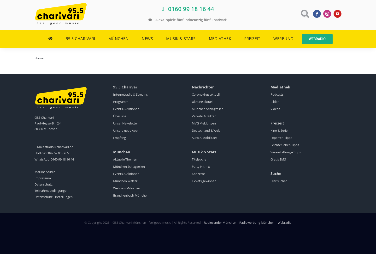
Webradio (285, 222)
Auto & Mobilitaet (204, 138)
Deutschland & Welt (206, 130)
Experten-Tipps (281, 138)
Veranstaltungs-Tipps (285, 152)
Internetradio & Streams (130, 94)
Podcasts (276, 94)
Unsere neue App (125, 130)
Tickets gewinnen (204, 181)
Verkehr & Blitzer (204, 116)
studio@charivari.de (59, 147)
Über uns (119, 116)
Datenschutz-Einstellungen (54, 197)
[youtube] (337, 14)
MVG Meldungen (204, 123)
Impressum (43, 178)
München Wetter (125, 181)
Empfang (119, 138)
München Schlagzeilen (129, 166)
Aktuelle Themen (125, 159)
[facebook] (317, 14)
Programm (121, 101)
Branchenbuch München (130, 195)
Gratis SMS (278, 159)
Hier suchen (279, 181)
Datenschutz (44, 184)
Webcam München (126, 188)
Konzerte (198, 174)
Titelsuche (199, 159)
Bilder (274, 101)
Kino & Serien (279, 130)
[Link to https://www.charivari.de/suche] (304, 14)
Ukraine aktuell (202, 101)
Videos (275, 109)
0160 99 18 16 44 (62, 159)
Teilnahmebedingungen (51, 190)
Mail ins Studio (45, 172)
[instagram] (327, 14)
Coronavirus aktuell (206, 94)
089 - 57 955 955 (58, 153)
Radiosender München (220, 222)
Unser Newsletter (125, 123)
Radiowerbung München (257, 222)
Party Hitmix (201, 166)
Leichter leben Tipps (284, 145)
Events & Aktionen (126, 109)
